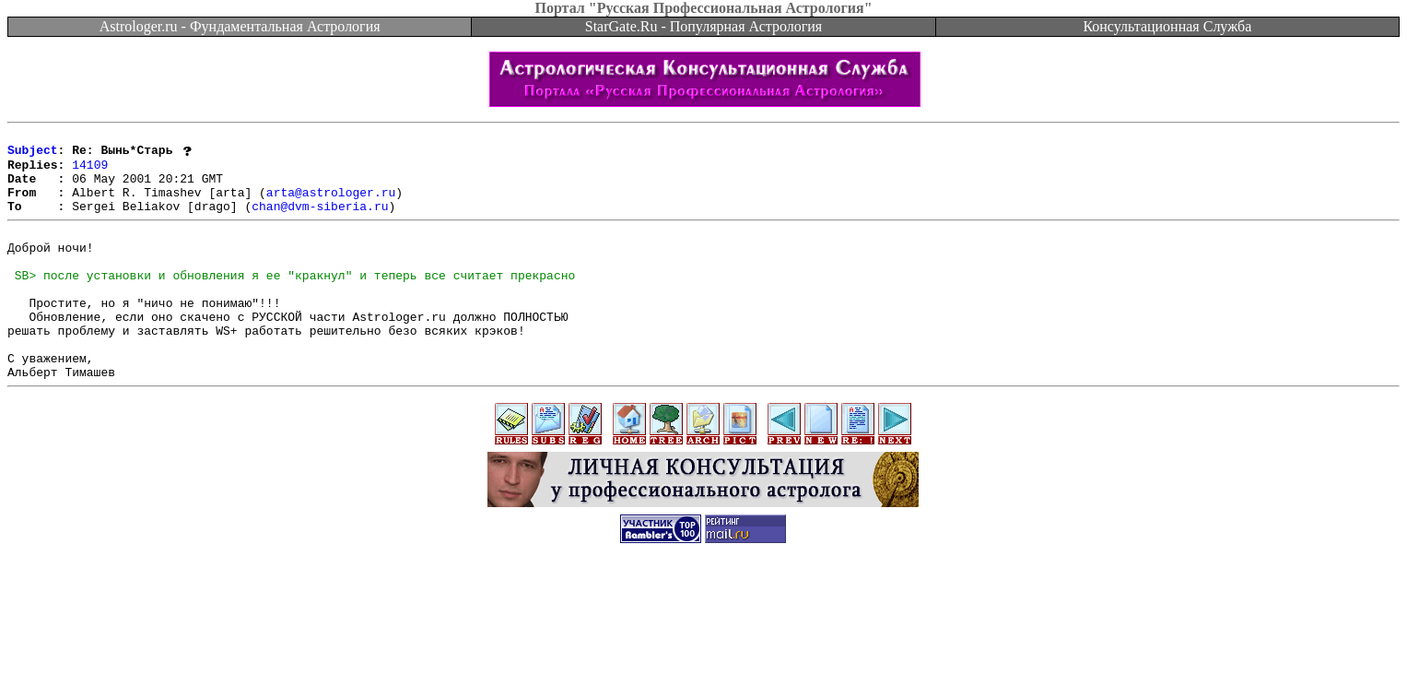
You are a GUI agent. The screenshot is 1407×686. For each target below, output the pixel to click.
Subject (32, 155)
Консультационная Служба (1167, 26)
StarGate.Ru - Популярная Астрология (703, 26)
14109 (90, 171)
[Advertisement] (704, 644)
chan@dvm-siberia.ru (320, 221)
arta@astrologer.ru (330, 204)
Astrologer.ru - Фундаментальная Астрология (240, 26)
